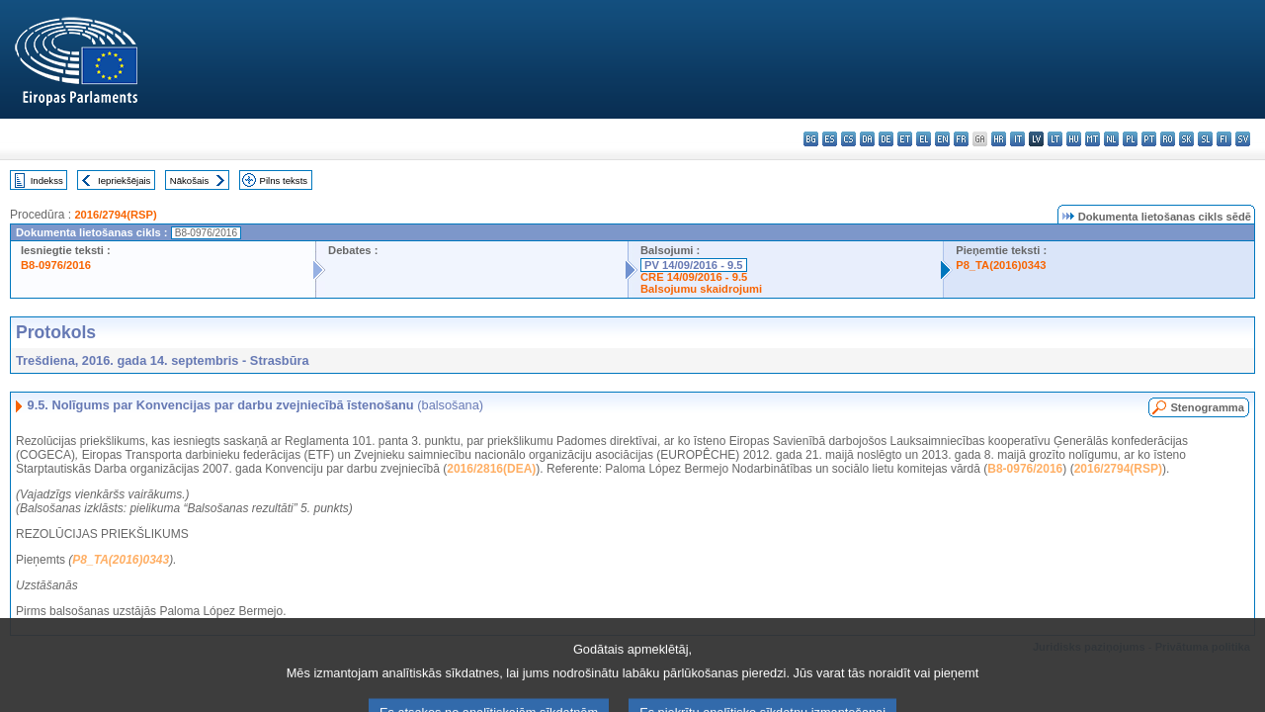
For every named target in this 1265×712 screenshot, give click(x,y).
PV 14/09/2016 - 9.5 (693, 265)
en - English (942, 139)
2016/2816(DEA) (491, 469)
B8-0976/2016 (56, 265)
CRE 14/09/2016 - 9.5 (693, 277)
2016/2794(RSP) (115, 215)
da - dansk (867, 139)
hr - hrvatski (998, 139)
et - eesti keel (904, 139)
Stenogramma (1207, 407)
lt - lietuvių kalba (1055, 139)
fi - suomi (1224, 139)
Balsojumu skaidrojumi (701, 289)
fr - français (961, 139)
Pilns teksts (284, 180)
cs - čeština (848, 139)
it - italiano (1017, 139)
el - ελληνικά (923, 139)
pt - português (1148, 139)
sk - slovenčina (1186, 139)
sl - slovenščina (1205, 139)
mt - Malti (1092, 139)
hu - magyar (1073, 139)
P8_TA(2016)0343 (1001, 265)
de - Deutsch (886, 139)
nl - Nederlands (1111, 139)
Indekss (47, 180)
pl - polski (1130, 139)
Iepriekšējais (124, 180)
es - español (829, 139)
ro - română (1167, 139)
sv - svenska (1242, 139)
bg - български (810, 139)
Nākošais (189, 180)
